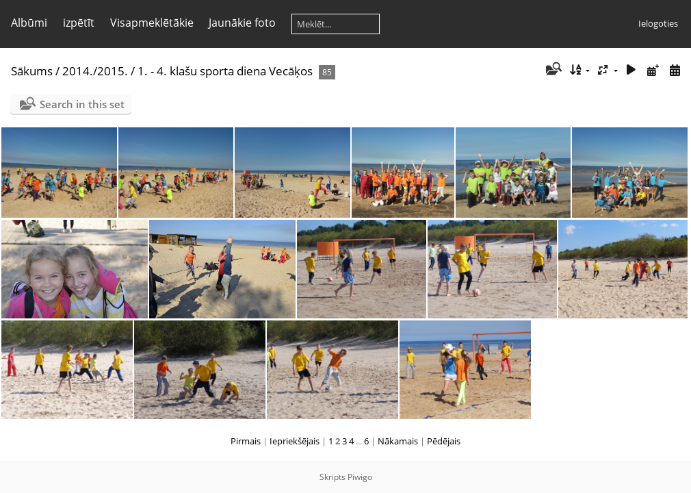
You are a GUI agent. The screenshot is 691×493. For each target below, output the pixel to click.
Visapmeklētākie (152, 22)
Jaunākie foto (242, 22)
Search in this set (82, 104)
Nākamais (398, 441)
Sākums (32, 71)
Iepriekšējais (295, 441)
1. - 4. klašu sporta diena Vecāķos (225, 71)
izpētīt (78, 22)
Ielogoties (658, 23)
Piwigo (360, 477)
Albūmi (29, 22)
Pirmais (246, 441)
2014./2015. (95, 71)
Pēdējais (443, 441)
